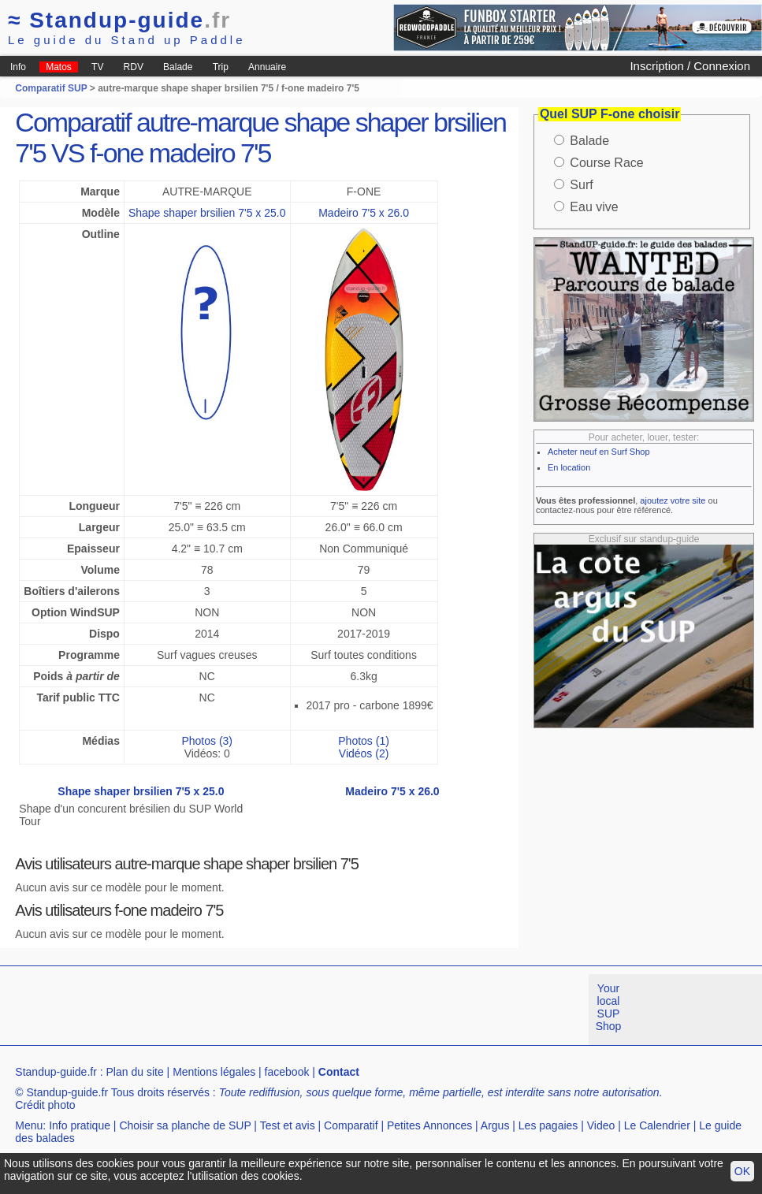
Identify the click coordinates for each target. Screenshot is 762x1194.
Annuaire (267, 67)
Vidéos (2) (364, 753)
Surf (581, 185)
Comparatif (350, 1125)
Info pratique (79, 1125)
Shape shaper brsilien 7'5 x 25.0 (207, 212)
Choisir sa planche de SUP (185, 1125)
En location (569, 467)
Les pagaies (548, 1125)
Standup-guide (119, 20)
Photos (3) (206, 741)
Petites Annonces (429, 1125)
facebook (287, 1072)
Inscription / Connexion (690, 66)
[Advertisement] (287, 1009)
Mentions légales (214, 1072)
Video (601, 1125)
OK (742, 1171)
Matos (59, 67)
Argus (495, 1125)
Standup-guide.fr (56, 1072)
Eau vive (594, 207)
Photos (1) (363, 741)
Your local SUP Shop (609, 1007)
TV (97, 67)
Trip (221, 67)
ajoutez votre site (672, 500)
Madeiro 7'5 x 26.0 (363, 212)
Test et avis (287, 1125)
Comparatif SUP (52, 88)
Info (18, 67)
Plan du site (135, 1072)
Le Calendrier (657, 1125)
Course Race (606, 162)
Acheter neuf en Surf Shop (599, 451)
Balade (177, 67)
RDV (133, 67)
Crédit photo (45, 1105)
